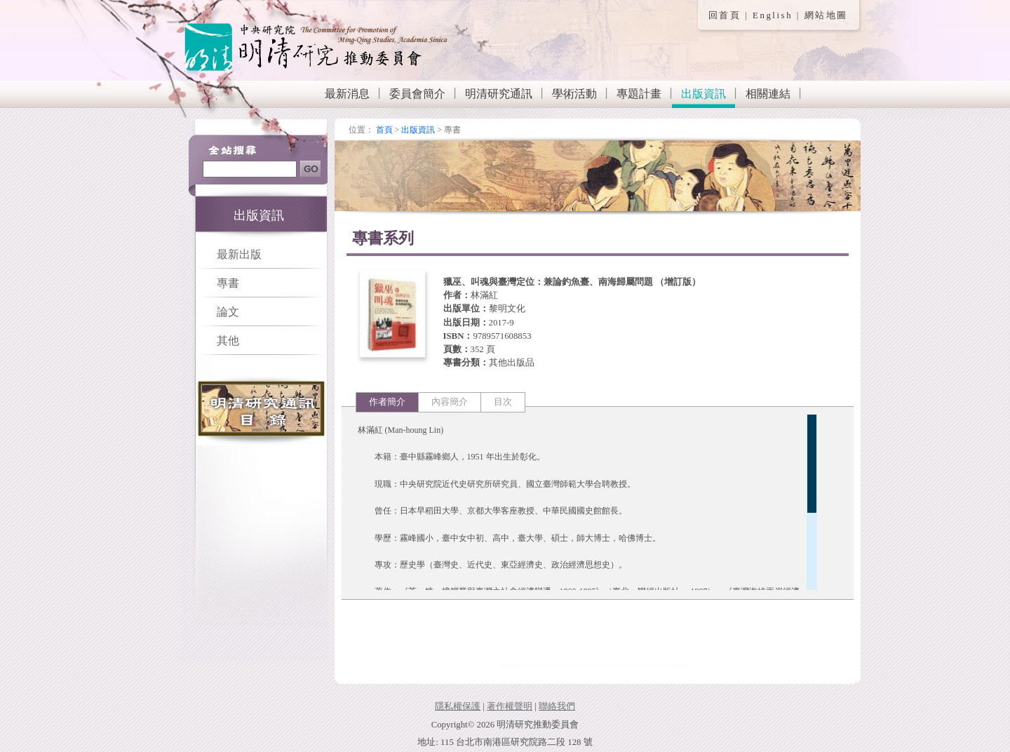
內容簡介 (449, 402)
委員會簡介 (417, 94)
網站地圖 (826, 15)
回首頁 (724, 15)
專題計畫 (639, 94)
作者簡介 (387, 402)
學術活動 (574, 94)
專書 (228, 283)
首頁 (384, 130)
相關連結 (768, 94)
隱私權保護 (457, 706)
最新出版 (239, 254)
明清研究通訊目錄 (262, 411)
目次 (503, 402)
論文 (228, 312)
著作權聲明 (509, 706)
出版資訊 (703, 94)
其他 (228, 341)
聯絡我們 (557, 706)
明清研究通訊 (498, 94)
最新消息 (347, 94)
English (773, 15)
